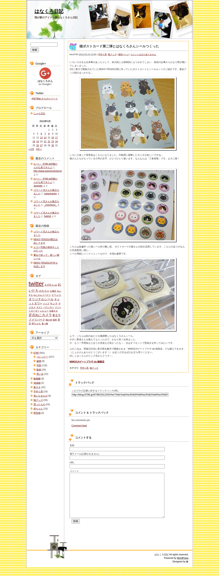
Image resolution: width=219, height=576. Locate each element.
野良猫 (37, 413)
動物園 (37, 378)
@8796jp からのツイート (45, 98)
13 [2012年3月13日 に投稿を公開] (41, 137)
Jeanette (38, 185)
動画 (38, 369)
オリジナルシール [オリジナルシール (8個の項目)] (41, 299)
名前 (72, 445)
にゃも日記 (39, 113)
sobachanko (50, 193)
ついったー (42, 356)
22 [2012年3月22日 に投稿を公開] (49, 141)
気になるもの (41, 395)
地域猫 (37, 383)
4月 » (39, 149)
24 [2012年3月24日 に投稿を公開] (56, 141)
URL (72, 462)
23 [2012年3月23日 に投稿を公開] (52, 141)
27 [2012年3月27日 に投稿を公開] (41, 145)
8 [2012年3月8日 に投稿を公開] (49, 133)
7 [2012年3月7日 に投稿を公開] (45, 133)
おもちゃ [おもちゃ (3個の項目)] (44, 290)
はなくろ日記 (49, 11)
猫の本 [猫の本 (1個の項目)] (49, 320)
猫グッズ (112, 54)
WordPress (182, 566)
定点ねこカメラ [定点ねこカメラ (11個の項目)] (40, 315)
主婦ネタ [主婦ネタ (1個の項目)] (53, 311)
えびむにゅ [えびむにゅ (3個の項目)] (50, 284)
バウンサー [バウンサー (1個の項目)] (48, 307)
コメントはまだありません (143, 54)
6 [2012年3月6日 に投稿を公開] (41, 133)
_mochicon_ (50, 205)
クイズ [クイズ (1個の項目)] (46, 303)
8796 (36, 353)
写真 (38, 365)
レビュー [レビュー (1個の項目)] (44, 311)
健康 (38, 361)
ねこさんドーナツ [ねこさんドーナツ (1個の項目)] (42, 295)
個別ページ (123, 54)
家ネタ (37, 387)
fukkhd (47, 216)
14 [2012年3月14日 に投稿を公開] (45, 137)
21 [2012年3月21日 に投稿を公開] (45, 141)
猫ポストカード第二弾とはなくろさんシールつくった (119, 46)
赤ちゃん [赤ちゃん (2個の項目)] (36, 323)
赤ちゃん (38, 408)
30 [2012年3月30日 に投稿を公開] (52, 145)
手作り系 (102, 54)
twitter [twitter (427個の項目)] (36, 283)
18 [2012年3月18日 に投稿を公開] (34, 141)
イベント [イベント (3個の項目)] (56, 294)
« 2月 (31, 149)
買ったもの (39, 404)
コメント (74, 471)
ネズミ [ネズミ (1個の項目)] (39, 307)
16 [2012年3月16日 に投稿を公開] (52, 137)
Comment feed (79, 425)
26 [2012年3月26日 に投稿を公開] (37, 145)
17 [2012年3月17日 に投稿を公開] (56, 137)
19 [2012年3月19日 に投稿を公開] (37, 141)
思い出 (39, 374)
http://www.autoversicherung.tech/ (51, 171)
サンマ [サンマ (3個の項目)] (54, 303)
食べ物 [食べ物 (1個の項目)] (45, 323)
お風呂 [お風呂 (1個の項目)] (53, 291)
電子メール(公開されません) (84, 454)
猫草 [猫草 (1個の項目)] (55, 320)
